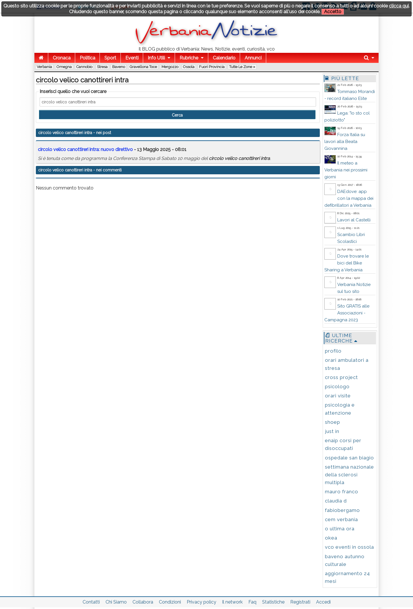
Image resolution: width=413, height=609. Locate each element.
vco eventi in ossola (349, 547)
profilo (333, 351)
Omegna (64, 67)
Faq (252, 602)
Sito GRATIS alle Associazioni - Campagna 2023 (346, 312)
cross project (341, 377)
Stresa (102, 67)
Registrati (300, 602)
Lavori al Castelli (354, 220)
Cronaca (62, 58)
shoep (332, 422)
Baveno (118, 67)
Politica (87, 58)
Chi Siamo (116, 602)
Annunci (253, 58)
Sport (110, 58)
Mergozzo (169, 67)
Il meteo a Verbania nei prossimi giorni (345, 170)
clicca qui (399, 6)
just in (332, 431)
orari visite (338, 396)
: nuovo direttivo (85, 149)
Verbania (44, 67)
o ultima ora (339, 528)
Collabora (143, 602)
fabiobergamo (342, 510)
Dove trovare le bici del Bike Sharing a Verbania (346, 263)
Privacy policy (201, 602)
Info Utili (156, 58)
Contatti (91, 602)
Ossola (188, 67)
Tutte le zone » (242, 67)
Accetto (332, 11)
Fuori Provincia (212, 67)
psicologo (337, 386)
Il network (232, 602)
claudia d (336, 501)
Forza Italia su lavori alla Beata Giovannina (344, 141)
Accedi (323, 602)
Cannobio (84, 67)
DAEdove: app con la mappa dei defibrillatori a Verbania (348, 198)
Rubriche (189, 58)
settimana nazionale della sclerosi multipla (349, 474)
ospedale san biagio (349, 458)
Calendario (224, 58)
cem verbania (341, 519)
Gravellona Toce (143, 67)
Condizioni (170, 602)
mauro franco (341, 491)
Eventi (132, 58)
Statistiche (273, 602)
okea (331, 538)
